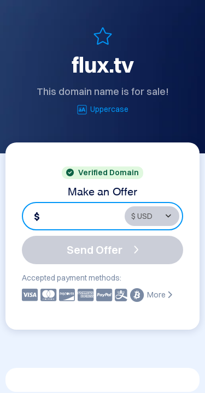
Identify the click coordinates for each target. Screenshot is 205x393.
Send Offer (103, 250)
